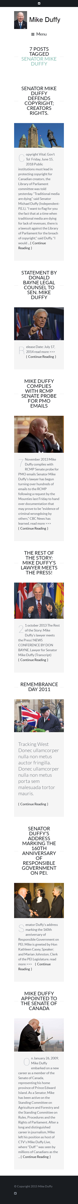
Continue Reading (41, 356)
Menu (39, 34)
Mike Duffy (45, 1186)
